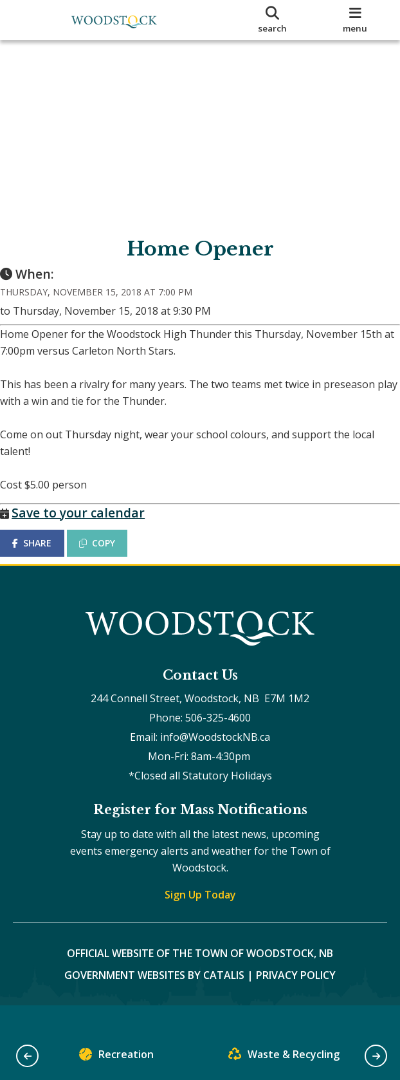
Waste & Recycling (284, 1057)
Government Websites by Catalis (154, 1000)
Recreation (116, 1057)
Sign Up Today (200, 920)
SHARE (44, 556)
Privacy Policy (296, 1000)
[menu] (355, 20)
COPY (110, 556)
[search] (272, 20)
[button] (27, 1056)
